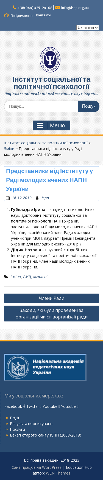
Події (14, 417)
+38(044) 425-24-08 (35, 8)
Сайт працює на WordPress (37, 467)
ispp (45, 197)
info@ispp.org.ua (75, 8)
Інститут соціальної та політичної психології (52, 83)
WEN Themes (58, 473)
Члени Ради (51, 298)
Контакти (43, 15)
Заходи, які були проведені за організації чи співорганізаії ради (52, 313)
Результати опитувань (31, 423)
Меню (51, 125)
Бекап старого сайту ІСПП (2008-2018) (45, 435)
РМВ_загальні (35, 276)
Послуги (17, 429)
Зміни (9, 148)
